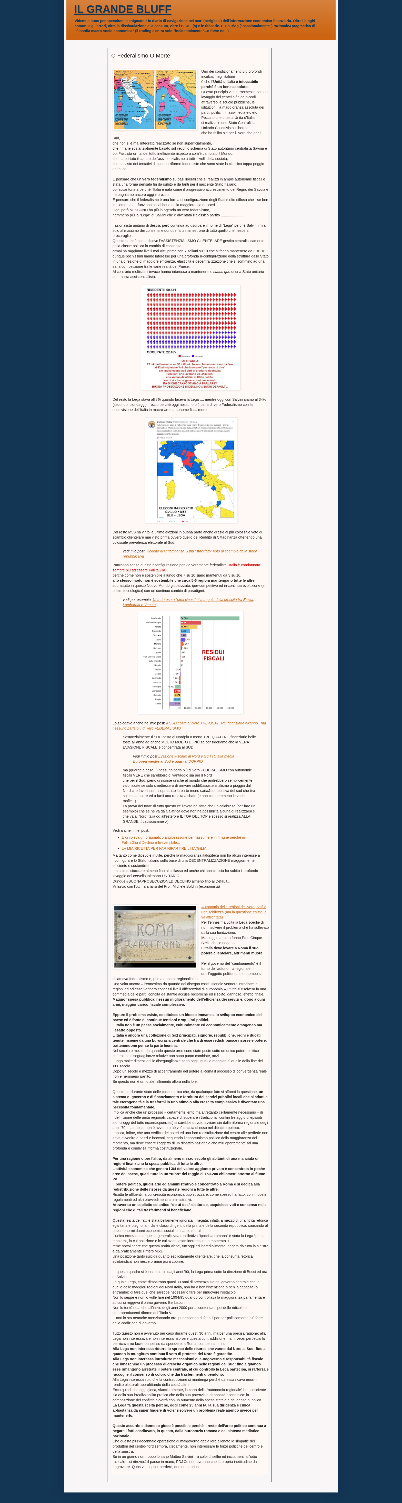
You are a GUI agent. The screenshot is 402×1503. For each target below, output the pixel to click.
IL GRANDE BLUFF (123, 9)
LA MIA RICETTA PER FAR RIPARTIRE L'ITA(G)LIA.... (166, 848)
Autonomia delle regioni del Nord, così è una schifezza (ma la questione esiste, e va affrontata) (233, 912)
